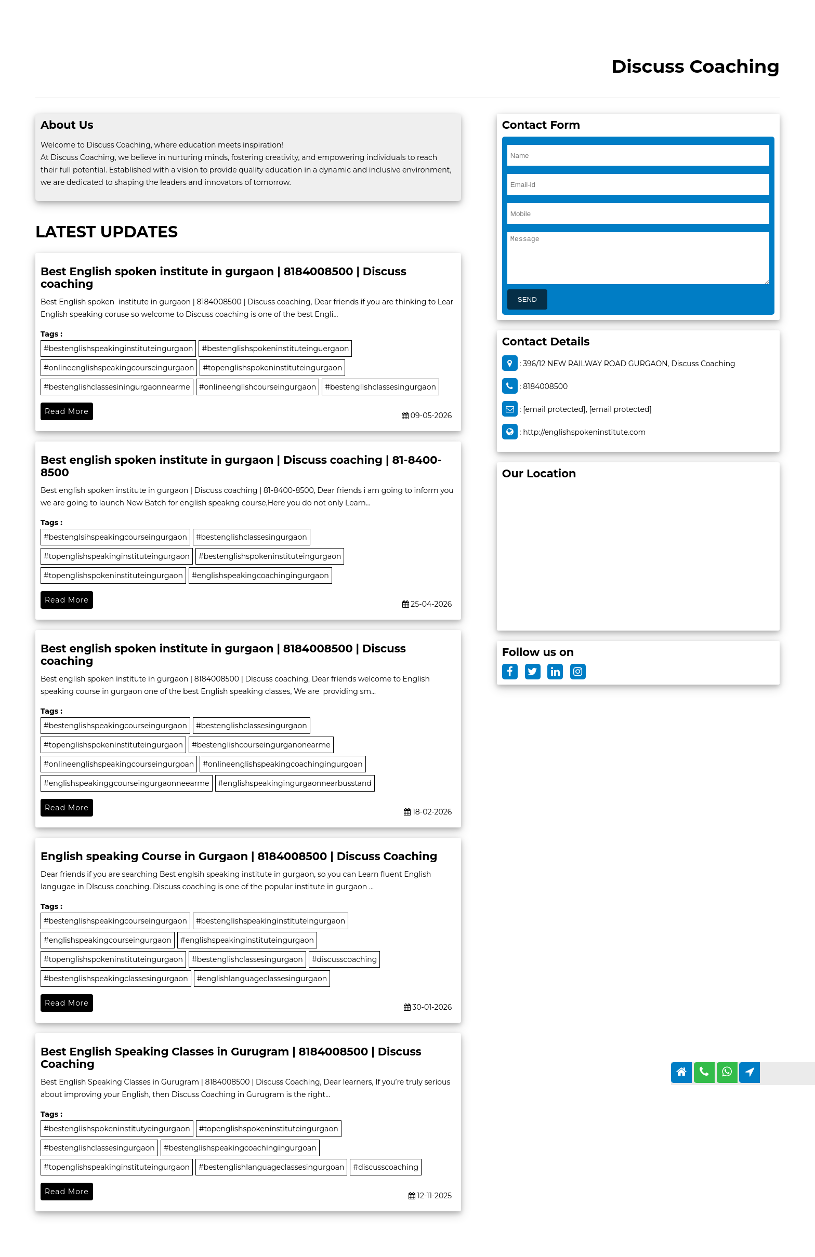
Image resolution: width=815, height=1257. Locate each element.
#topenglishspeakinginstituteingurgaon (117, 556)
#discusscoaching (344, 959)
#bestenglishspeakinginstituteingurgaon (118, 348)
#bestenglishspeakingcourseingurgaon (115, 725)
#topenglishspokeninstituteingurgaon (272, 367)
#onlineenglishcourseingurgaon (257, 387)
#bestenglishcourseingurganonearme (261, 745)
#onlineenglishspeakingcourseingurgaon (119, 367)
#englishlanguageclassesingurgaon (262, 978)
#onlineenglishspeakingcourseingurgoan (119, 764)
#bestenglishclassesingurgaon (380, 387)
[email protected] (554, 409)
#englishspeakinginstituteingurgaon (247, 940)
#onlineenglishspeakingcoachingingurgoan (282, 764)
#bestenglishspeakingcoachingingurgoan (240, 1148)
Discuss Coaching (695, 66)
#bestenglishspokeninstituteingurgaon (270, 556)
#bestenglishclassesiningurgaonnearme (117, 387)
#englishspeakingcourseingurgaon (108, 940)
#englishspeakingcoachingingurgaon (260, 575)
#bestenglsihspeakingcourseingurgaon (115, 537)
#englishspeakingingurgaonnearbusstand (295, 783)
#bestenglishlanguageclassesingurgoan (272, 1167)
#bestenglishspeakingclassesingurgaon (116, 978)
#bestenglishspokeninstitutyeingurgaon (117, 1128)
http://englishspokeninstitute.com (584, 432)
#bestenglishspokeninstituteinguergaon (275, 348)
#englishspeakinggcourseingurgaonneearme (126, 783)
